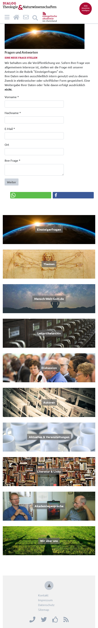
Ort (7, 144)
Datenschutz (46, 604)
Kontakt (43, 595)
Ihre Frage (12, 160)
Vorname (12, 97)
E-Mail (10, 128)
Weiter (11, 182)
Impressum (45, 599)
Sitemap (43, 609)
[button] (30, 195)
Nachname (13, 113)
